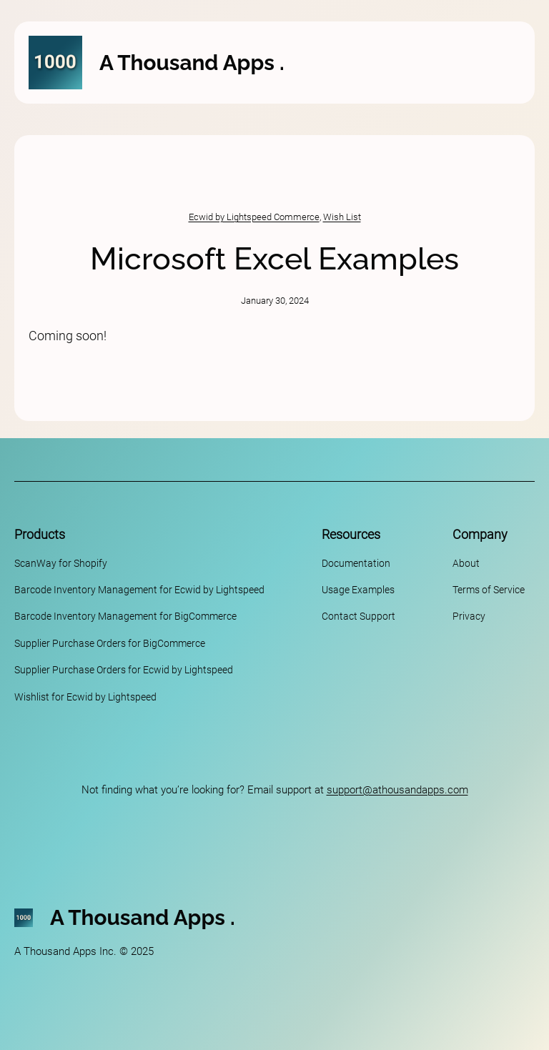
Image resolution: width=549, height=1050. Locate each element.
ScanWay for (42, 563)
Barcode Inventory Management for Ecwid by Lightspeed (139, 589)
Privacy (468, 616)
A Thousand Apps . (192, 62)
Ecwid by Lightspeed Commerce (254, 217)
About (466, 563)
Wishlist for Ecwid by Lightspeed (85, 697)
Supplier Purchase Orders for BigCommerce (109, 643)
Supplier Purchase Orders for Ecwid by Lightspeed (123, 669)
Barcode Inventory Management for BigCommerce (125, 616)
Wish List (342, 217)
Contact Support (358, 616)
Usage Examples (358, 589)
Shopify (90, 563)
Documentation (356, 563)
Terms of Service (488, 589)
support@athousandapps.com (397, 789)
